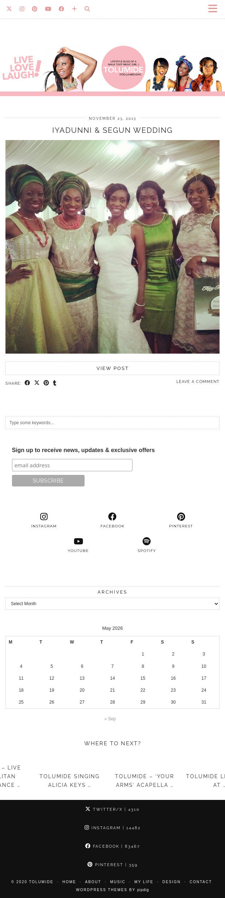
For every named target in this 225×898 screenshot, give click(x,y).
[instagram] (44, 520)
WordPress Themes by (112, 890)
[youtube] (78, 545)
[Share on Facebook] (27, 383)
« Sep (110, 718)
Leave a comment (198, 381)
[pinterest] (181, 520)
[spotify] (146, 545)
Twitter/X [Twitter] (112, 809)
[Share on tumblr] (55, 383)
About (93, 882)
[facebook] (112, 520)
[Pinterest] (35, 9)
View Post (113, 368)
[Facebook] (62, 9)
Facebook (112, 846)
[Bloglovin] (74, 9)
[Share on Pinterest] (46, 383)
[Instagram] (22, 9)
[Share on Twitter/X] (37, 383)
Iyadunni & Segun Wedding (112, 130)
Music (118, 882)
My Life (144, 882)
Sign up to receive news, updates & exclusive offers (83, 450)
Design (172, 882)
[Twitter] (9, 9)
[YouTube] (48, 9)
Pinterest (112, 865)
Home (69, 882)
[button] (215, 9)
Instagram (113, 828)
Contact (201, 882)
